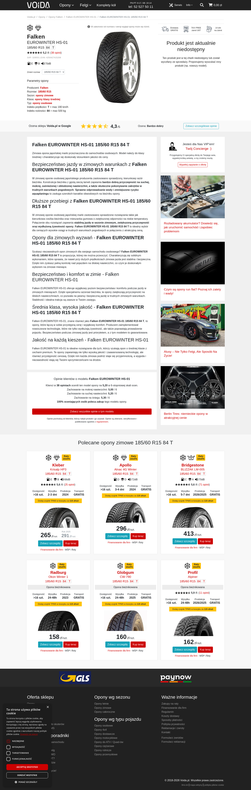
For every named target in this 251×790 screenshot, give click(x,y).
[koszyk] (215, 5)
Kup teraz (70, 543)
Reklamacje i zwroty (173, 728)
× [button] (47, 707)
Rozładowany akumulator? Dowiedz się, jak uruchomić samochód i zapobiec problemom (191, 227)
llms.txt (185, 785)
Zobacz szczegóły (50, 543)
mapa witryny (196, 785)
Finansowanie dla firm (51, 549)
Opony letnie (101, 703)
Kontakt (166, 732)
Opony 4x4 (100, 729)
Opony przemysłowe (105, 754)
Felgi (86, 5)
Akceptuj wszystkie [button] (27, 767)
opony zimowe (44, 95)
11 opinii (204, 592)
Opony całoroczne (104, 711)
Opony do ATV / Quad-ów (108, 742)
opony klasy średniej (47, 99)
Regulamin (168, 711)
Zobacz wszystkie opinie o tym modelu (92, 411)
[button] (27, 782)
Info (189, 5)
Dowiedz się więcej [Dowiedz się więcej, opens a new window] (29, 734)
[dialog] (27, 745)
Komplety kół (106, 5)
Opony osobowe (103, 725)
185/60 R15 (44, 91)
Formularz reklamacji (173, 741)
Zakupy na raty (170, 703)
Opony (66, 5)
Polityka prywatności (173, 724)
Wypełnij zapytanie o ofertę (192, 164)
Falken (44, 87)
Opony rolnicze (102, 750)
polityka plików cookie (214, 785)
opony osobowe (42, 103)
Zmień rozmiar (33, 72)
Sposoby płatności (172, 720)
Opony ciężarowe (104, 746)
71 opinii (204, 484)
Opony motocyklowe (105, 738)
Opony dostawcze (104, 734)
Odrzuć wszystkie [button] (27, 775)
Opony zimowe (102, 707)
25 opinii (69, 484)
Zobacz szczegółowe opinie (201, 126)
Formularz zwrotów (172, 737)
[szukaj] (202, 5)
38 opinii (56, 52)
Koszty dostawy (170, 716)
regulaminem (102, 422)
